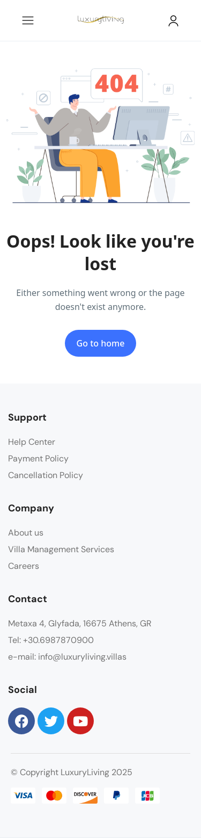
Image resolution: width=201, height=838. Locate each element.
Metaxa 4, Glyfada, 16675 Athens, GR (80, 623)
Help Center (31, 441)
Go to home (101, 343)
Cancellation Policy (45, 475)
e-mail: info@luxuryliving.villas (67, 656)
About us (25, 532)
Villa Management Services (61, 549)
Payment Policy (38, 458)
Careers (23, 566)
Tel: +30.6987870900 (51, 640)
